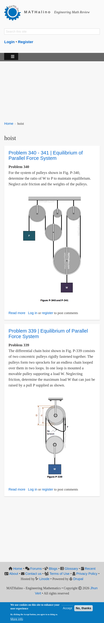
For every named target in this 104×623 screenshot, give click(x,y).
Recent (90, 568)
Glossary (71, 568)
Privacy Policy (86, 573)
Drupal (78, 579)
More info (16, 619)
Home (8, 123)
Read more (17, 313)
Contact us (33, 573)
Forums (36, 568)
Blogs (53, 568)
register (47, 313)
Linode (44, 579)
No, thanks (83, 608)
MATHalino (37, 12)
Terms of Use (60, 573)
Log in (32, 313)
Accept (67, 608)
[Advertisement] (52, 89)
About (13, 573)
